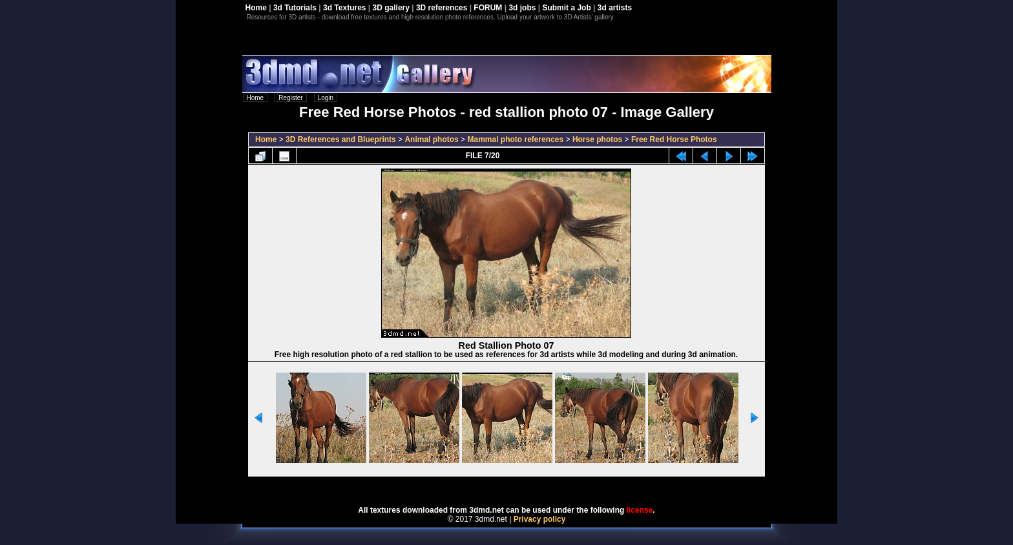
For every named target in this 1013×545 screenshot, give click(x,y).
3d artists (615, 7)
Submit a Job (566, 7)
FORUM (488, 7)
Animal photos (431, 139)
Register (290, 97)
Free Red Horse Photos (674, 139)
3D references (441, 7)
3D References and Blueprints (341, 139)
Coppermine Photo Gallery (522, 487)
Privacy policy (540, 519)
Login (325, 97)
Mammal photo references (515, 139)
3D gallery (391, 7)
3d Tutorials (295, 7)
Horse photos (597, 139)
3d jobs (522, 7)
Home (256, 7)
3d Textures (344, 7)
